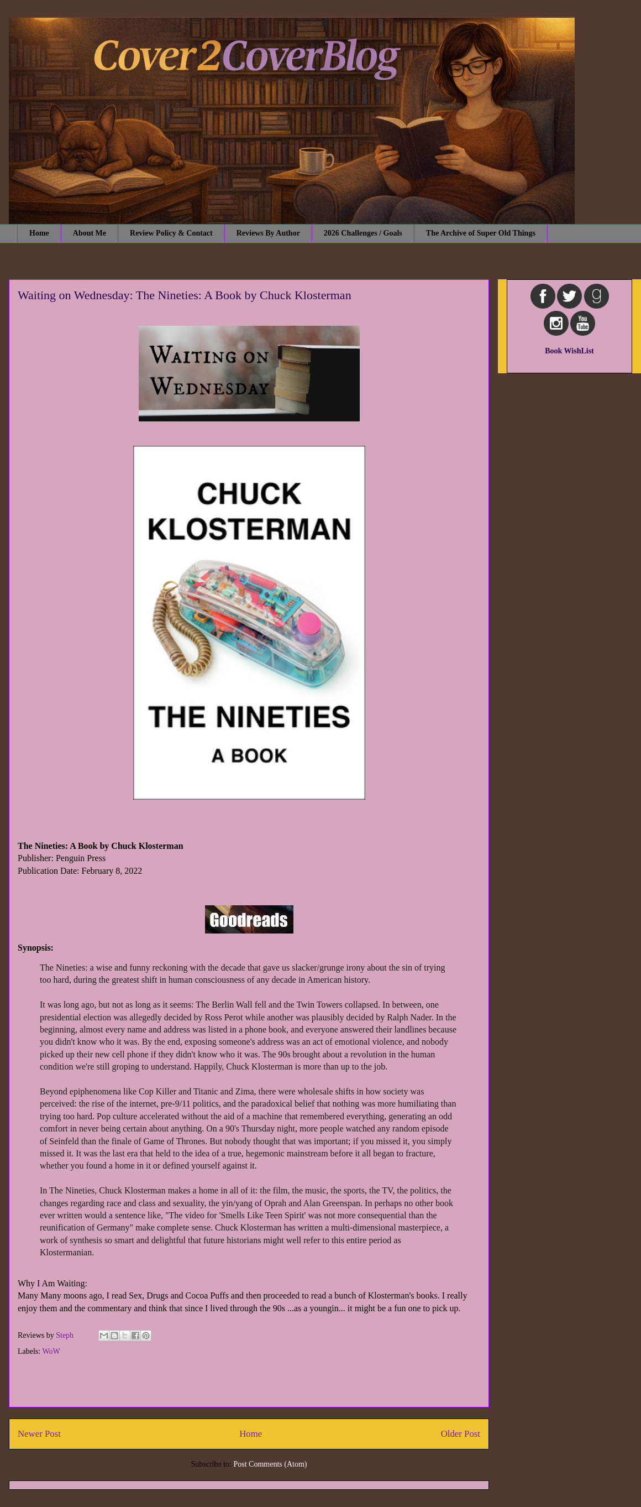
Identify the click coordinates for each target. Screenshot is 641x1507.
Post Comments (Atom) (270, 1464)
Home (39, 233)
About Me (89, 233)
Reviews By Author (268, 233)
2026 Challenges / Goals (363, 233)
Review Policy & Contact (171, 233)
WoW (51, 1351)
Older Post (460, 1433)
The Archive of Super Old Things (480, 233)
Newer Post (39, 1433)
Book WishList (569, 351)
